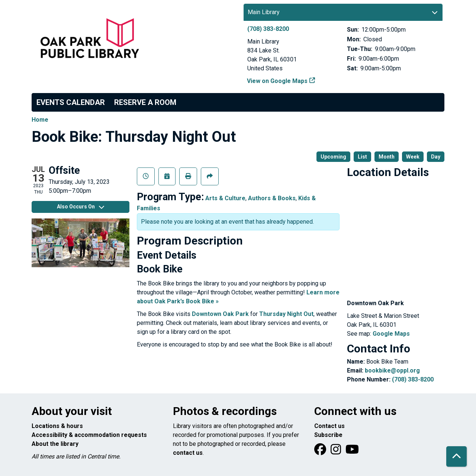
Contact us (329, 425)
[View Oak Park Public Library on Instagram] (336, 451)
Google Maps (391, 333)
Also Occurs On (80, 207)
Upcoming (333, 157)
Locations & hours (57, 425)
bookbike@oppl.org (392, 370)
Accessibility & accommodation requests (89, 434)
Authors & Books (272, 198)
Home (40, 119)
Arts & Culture (225, 198)
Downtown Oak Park (220, 313)
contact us (188, 452)
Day (435, 157)
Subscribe (328, 434)
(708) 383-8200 (268, 28)
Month (387, 157)
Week (412, 157)
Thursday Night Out (286, 313)
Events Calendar (70, 102)
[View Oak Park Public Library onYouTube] (352, 451)
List (362, 157)
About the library (55, 443)
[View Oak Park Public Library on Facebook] (321, 451)
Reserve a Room (145, 102)
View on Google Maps (277, 80)
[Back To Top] (456, 456)
